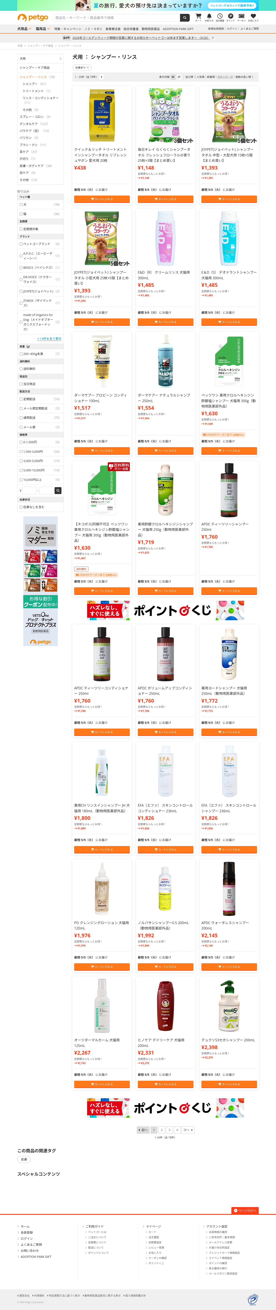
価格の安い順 (225, 77)
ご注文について (97, 1237)
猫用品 (41, 28)
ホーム (25, 1226)
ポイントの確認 (218, 1263)
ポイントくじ (156, 1263)
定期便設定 (155, 1242)
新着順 (211, 77)
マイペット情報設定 (220, 1258)
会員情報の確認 (218, 1232)
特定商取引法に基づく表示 (64, 1295)
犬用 (23, 58)
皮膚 (24, 1159)
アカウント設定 (216, 1226)
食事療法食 (113, 29)
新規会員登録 (216, 29)
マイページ (153, 1226)
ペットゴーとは (97, 1232)
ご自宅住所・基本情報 (222, 1237)
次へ (186, 1130)
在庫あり (82, 67)
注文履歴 (154, 1237)
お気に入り (155, 1253)
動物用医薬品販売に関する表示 (103, 1295)
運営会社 (24, 1295)
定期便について (97, 1242)
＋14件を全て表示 (49, 339)
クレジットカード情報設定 (224, 1253)
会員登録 (27, 1232)
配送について (96, 1247)
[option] (138, 5)
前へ (145, 1130)
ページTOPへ (245, 1211)
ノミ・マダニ (93, 29)
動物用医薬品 (151, 29)
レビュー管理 (156, 1247)
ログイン (232, 29)
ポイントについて (98, 1253)
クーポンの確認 (158, 1258)
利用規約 (39, 1295)
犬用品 (22, 28)
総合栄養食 (131, 29)
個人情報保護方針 (135, 1295)
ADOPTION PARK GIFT (178, 29)
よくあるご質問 (250, 29)
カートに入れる (102, 199)
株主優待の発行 (218, 1268)
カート (152, 1232)
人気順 (200, 77)
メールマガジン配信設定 (223, 1273)
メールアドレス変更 (220, 1242)
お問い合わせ (30, 1251)
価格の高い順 (243, 77)
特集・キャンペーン (67, 29)
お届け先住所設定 (219, 1247)
